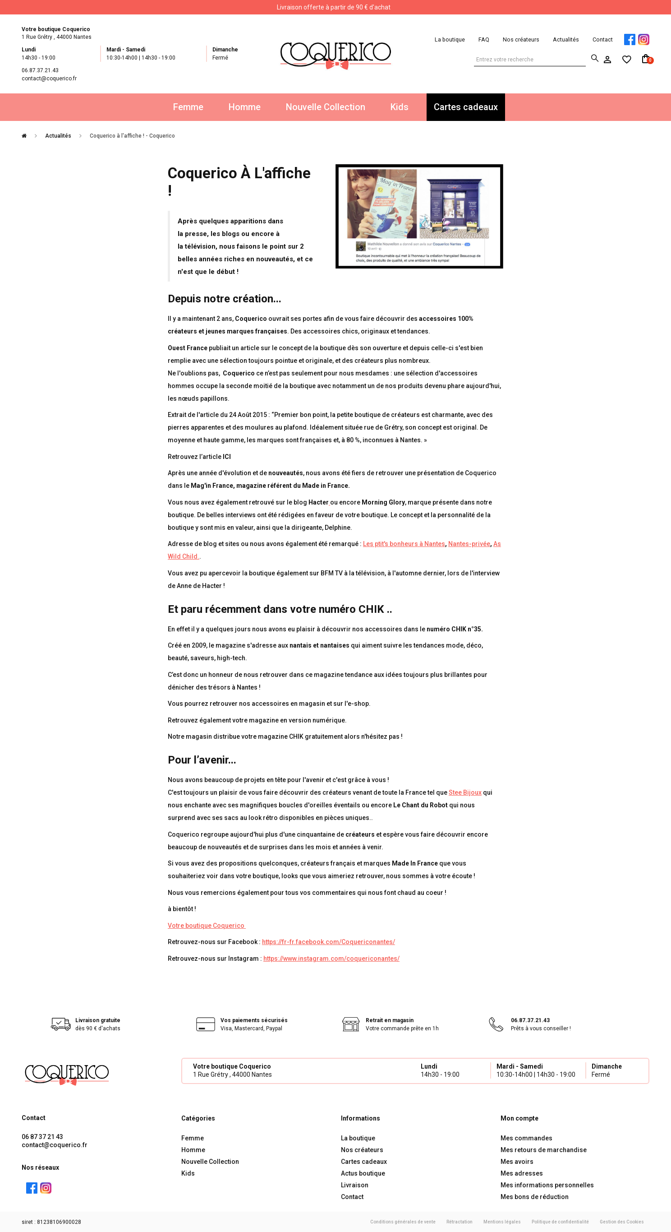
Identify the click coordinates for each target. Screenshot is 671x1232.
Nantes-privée (469, 543)
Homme (245, 107)
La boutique (450, 39)
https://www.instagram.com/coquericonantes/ (331, 958)
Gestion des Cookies (622, 1221)
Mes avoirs (517, 1161)
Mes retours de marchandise (544, 1149)
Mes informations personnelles (547, 1185)
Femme (188, 107)
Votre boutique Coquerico (207, 925)
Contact (603, 39)
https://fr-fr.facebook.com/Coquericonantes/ (328, 941)
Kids (400, 107)
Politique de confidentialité (560, 1221)
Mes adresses (522, 1173)
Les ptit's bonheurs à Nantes (404, 543)
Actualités (566, 39)
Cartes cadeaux (466, 107)
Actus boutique (363, 1173)
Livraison (354, 1185)
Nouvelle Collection (325, 107)
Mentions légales (502, 1221)
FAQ (483, 39)
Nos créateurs (521, 39)
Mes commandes (526, 1138)
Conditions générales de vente (403, 1221)
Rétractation (459, 1221)
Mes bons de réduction (535, 1196)
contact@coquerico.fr (54, 1145)
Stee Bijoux (465, 792)
